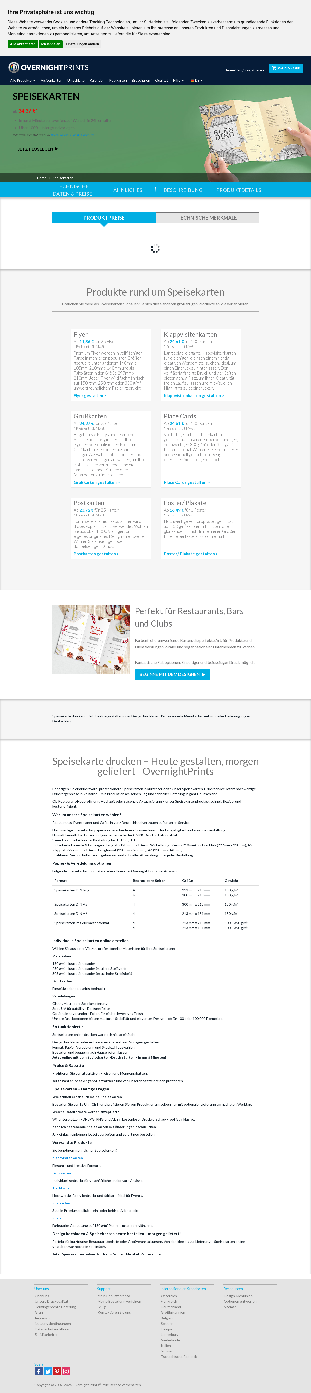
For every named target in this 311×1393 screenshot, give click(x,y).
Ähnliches (127, 190)
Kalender (97, 80)
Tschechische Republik (179, 1356)
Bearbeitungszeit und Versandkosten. (73, 134)
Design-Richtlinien (238, 1296)
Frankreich (169, 1301)
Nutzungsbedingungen (53, 1323)
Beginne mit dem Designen (170, 674)
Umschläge (76, 80)
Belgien (167, 1318)
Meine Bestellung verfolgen (119, 1301)
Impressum (43, 1318)
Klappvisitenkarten (67, 1158)
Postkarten (118, 80)
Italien (166, 1345)
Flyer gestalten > (90, 395)
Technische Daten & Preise (72, 190)
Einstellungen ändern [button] (82, 44)
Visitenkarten (51, 80)
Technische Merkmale (207, 218)
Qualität (161, 80)
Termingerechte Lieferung (55, 1307)
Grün (39, 1312)
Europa (166, 1329)
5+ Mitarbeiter (46, 1334)
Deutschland (171, 1307)
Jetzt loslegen (35, 149)
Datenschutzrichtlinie (52, 1329)
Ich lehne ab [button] (50, 44)
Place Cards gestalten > (187, 482)
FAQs (102, 1307)
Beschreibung (183, 190)
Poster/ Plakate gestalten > (191, 553)
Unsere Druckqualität (51, 1301)
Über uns (42, 1296)
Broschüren (141, 80)
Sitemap (230, 1307)
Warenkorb (286, 68)
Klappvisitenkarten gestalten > (194, 395)
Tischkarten (62, 1188)
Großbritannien (173, 1312)
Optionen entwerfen (240, 1301)
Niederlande (170, 1340)
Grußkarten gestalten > (97, 482)
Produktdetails (238, 190)
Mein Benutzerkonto (114, 1296)
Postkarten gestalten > (96, 553)
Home (41, 178)
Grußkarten (61, 1173)
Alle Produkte (22, 80)
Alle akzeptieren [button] (23, 44)
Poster (57, 1218)
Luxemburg (169, 1334)
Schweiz (167, 1351)
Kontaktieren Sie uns (114, 1312)
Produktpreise (104, 218)
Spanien (167, 1323)
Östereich (169, 1296)
